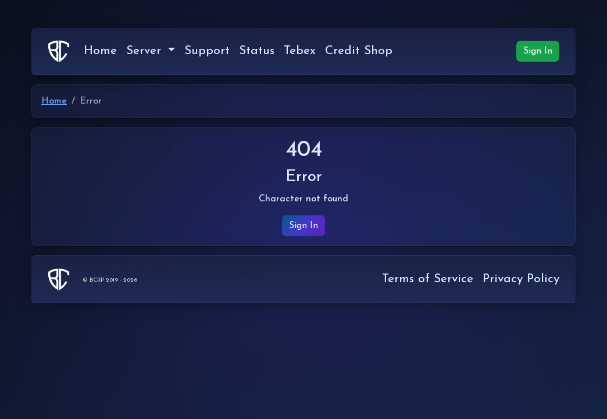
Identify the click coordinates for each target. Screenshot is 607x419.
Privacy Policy (521, 279)
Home (100, 51)
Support (207, 51)
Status (256, 51)
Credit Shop (358, 51)
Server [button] (145, 51)
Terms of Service (427, 279)
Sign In (537, 51)
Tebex (300, 51)
